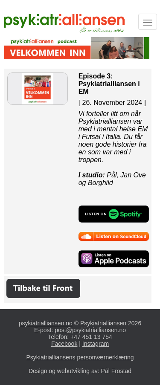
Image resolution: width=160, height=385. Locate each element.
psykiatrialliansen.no (46, 323)
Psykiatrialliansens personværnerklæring (80, 357)
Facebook (64, 343)
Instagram (95, 343)
